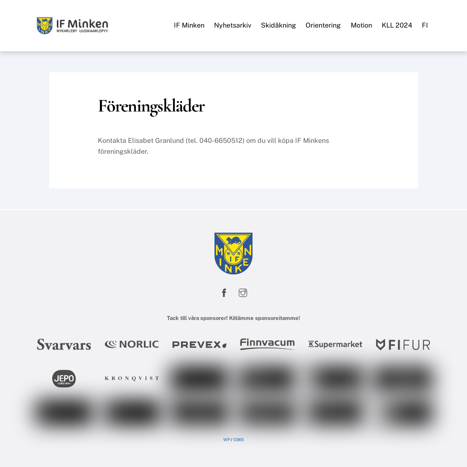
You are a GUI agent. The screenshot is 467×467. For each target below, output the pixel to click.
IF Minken (189, 25)
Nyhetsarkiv (232, 25)
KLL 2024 (397, 25)
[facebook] (224, 291)
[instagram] (243, 291)
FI (425, 25)
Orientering (323, 25)
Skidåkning (278, 25)
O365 (238, 439)
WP (226, 439)
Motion (361, 25)
